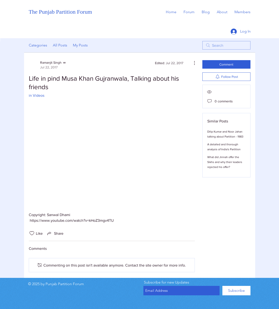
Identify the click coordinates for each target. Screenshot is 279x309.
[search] (226, 45)
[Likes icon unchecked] (32, 233)
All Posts (60, 45)
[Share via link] (54, 233)
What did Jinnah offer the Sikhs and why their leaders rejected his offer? (224, 162)
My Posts (80, 45)
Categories (38, 45)
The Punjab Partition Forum (60, 12)
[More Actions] (192, 63)
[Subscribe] (236, 290)
